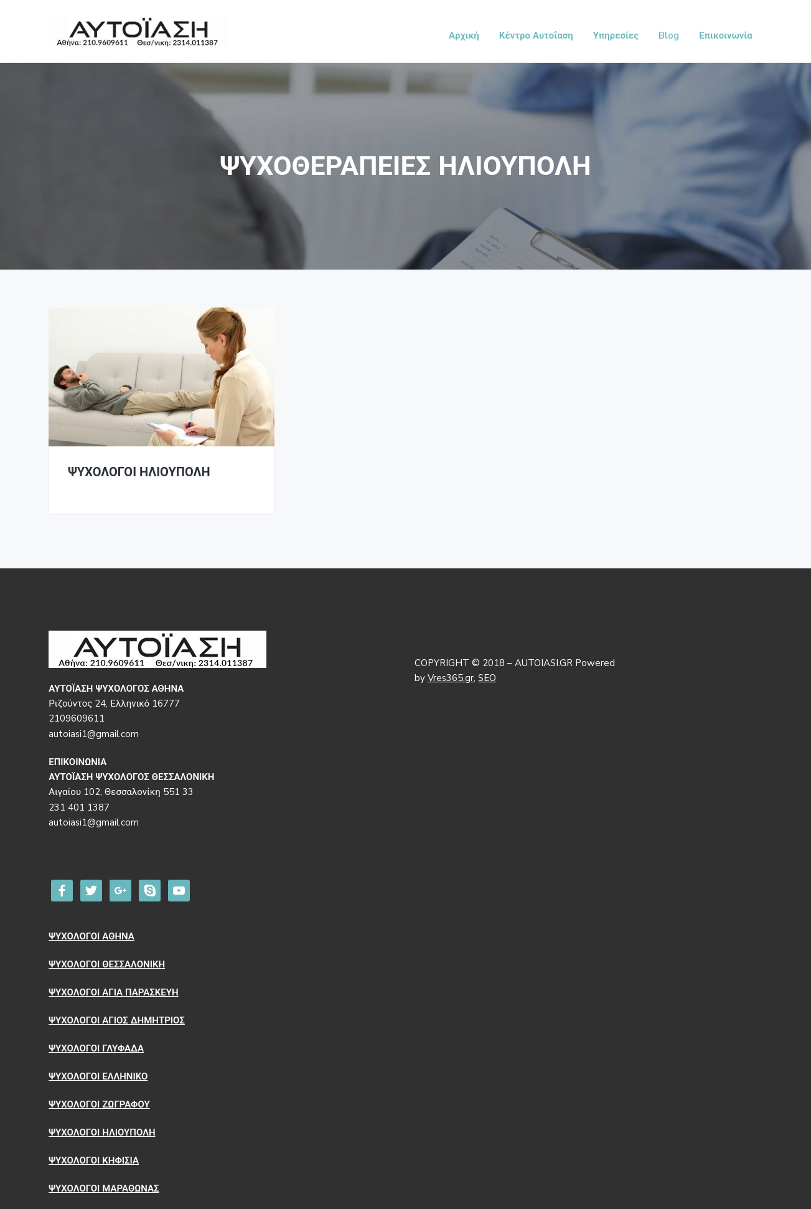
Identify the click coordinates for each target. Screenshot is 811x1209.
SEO (487, 678)
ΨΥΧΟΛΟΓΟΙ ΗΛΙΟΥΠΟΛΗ (139, 473)
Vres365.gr (451, 678)
